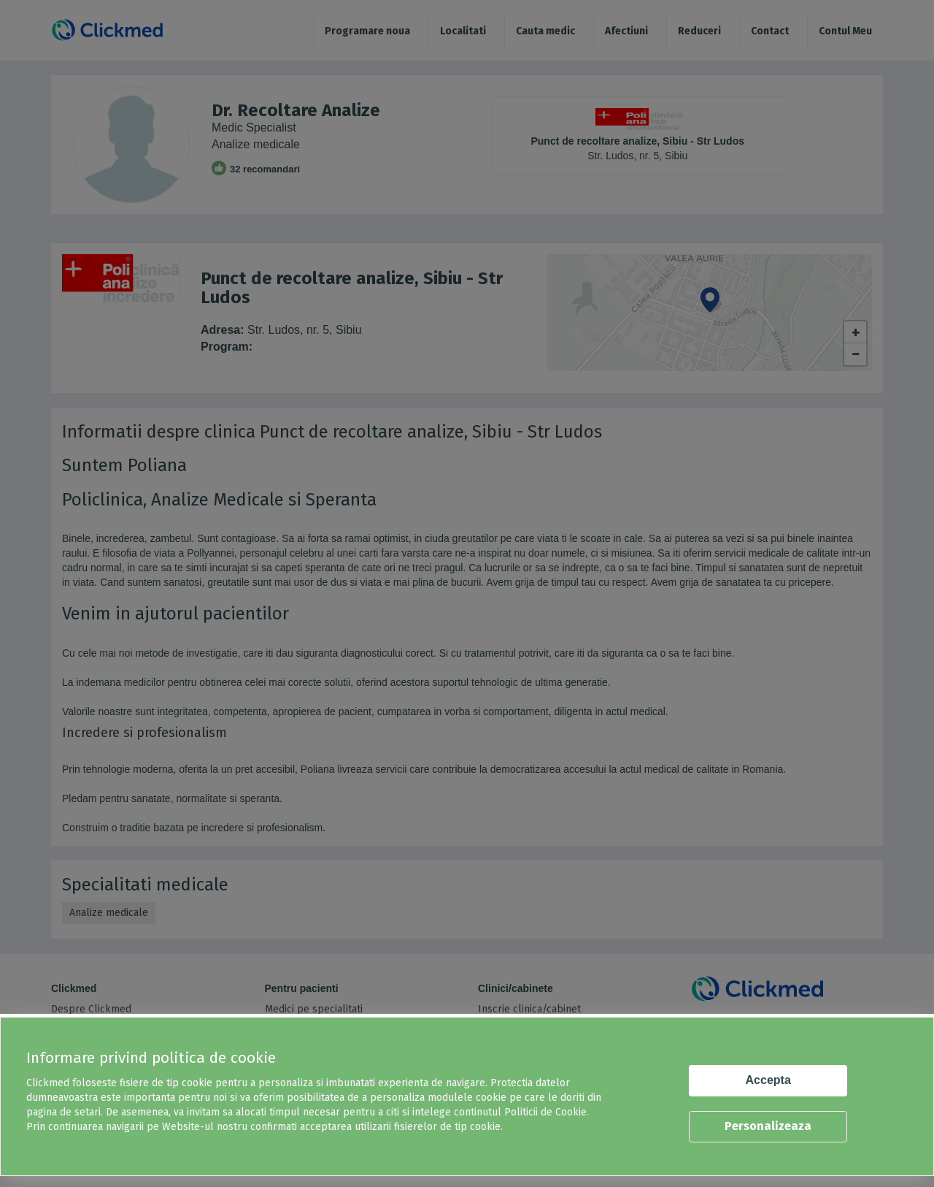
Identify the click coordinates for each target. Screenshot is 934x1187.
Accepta (768, 1080)
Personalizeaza (768, 1126)
